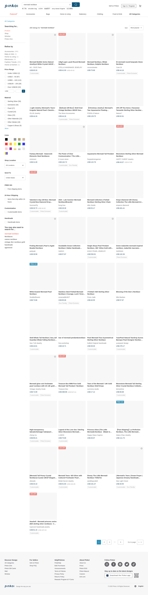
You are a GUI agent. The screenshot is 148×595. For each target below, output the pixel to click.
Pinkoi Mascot (84, 571)
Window (7, 36)
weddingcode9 (92, 481)
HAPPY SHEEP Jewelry (125, 159)
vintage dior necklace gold (15, 242)
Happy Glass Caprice (95, 435)
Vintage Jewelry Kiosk (37, 389)
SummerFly (34, 205)
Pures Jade (91, 297)
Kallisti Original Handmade (96, 343)
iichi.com (82, 577)
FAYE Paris (37, 67)
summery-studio (93, 389)
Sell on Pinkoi (114, 6)
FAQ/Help (58, 563)
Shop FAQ (33, 566)
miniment (33, 159)
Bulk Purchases (60, 566)
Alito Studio (91, 205)
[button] (23, 91)
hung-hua (62, 205)
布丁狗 (24, 8)
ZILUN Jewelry (35, 113)
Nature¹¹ (119, 113)
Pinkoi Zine (9, 39)
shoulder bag (32, 8)
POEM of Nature (93, 113)
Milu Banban (120, 297)
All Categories (10, 21)
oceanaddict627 (64, 297)
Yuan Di (119, 67)
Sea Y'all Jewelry (36, 343)
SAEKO (61, 251)
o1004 (40, 8)
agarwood (8, 248)
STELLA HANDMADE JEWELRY (70, 67)
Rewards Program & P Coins (64, 579)
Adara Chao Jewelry (123, 435)
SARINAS (119, 251)
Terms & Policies (60, 571)
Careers (82, 574)
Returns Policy (59, 577)
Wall (6, 571)
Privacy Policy (59, 574)
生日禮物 (70, 8)
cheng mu (33, 435)
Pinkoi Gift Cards (10, 568)
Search (75, 4)
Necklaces (9, 236)
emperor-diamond (122, 205)
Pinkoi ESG (83, 568)
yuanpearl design (122, 343)
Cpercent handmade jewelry (40, 527)
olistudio (32, 481)
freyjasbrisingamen (94, 159)
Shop (6, 33)
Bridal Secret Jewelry (66, 481)
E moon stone (63, 159)
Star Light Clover (122, 481)
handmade (9, 245)
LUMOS (61, 435)
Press (81, 566)
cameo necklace (11, 239)
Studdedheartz (35, 297)
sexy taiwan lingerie (58, 8)
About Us (83, 563)
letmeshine (120, 389)
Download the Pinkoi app (118, 575)
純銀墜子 (47, 8)
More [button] (6, 128)
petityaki (32, 251)
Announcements (60, 568)
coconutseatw (92, 67)
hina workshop (64, 343)
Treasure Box (63, 389)
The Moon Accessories (67, 113)
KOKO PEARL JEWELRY (96, 251)
